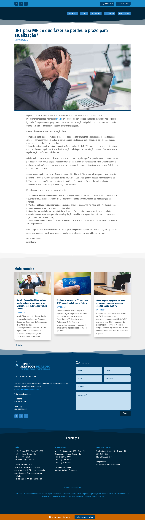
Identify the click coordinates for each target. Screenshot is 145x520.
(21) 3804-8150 (108, 4)
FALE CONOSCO (124, 13)
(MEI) (58, 119)
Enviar (125, 413)
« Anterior (18, 345)
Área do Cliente (124, 4)
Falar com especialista (84, 517)
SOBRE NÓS (72, 13)
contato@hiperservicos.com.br (28, 389)
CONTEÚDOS (110, 13)
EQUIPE (84, 13)
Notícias (25, 40)
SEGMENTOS (96, 13)
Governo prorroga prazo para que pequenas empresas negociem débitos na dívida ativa (110, 303)
